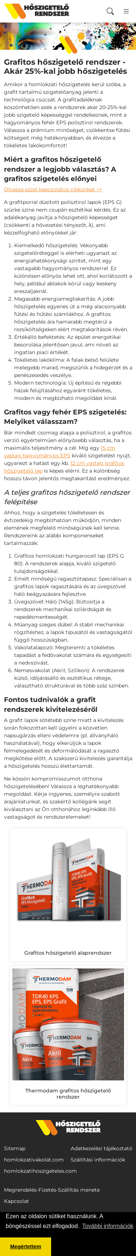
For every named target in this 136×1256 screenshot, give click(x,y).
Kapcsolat (16, 1201)
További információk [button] (107, 1226)
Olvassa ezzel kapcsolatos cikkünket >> (53, 189)
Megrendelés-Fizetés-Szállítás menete (52, 1190)
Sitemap (14, 1148)
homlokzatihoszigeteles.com (40, 1171)
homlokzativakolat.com (34, 1159)
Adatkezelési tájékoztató (101, 1148)
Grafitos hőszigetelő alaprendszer (68, 953)
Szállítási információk (98, 1159)
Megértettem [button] (25, 1246)
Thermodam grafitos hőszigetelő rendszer (68, 1093)
